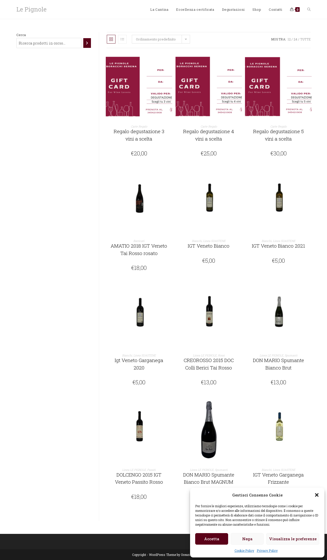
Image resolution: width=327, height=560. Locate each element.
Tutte (305, 39)
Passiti (151, 470)
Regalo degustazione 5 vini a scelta (278, 135)
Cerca (21, 35)
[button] (316, 495)
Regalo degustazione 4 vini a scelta (208, 135)
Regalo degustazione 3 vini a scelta (139, 135)
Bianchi (197, 241)
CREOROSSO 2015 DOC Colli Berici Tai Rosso (209, 364)
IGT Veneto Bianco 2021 (278, 245)
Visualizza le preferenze (293, 538)
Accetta (211, 538)
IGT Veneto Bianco (208, 245)
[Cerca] (87, 43)
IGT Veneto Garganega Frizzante (278, 478)
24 (295, 39)
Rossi (221, 355)
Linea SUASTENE (214, 241)
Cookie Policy (244, 550)
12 (289, 39)
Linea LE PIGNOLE (205, 355)
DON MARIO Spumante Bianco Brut (278, 364)
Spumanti (291, 355)
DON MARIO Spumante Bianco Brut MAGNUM (208, 478)
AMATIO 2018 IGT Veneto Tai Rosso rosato (139, 249)
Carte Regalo (139, 126)
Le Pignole (31, 9)
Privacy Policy (267, 550)
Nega (247, 538)
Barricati (138, 241)
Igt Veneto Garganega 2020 (139, 364)
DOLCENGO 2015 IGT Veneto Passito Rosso (139, 478)
